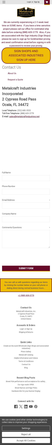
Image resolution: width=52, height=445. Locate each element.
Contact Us (26, 364)
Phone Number (8, 186)
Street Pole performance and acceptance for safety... (26, 381)
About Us (12, 73)
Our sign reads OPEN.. (26, 385)
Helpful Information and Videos (26, 358)
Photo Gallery (26, 352)
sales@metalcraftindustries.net (24, 116)
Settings (26, 428)
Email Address (26, 200)
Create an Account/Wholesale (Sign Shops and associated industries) (26, 347)
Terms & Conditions (26, 361)
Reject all (26, 434)
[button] (26, 55)
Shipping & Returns (26, 332)
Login (29, 2)
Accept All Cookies (26, 440)
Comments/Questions (26, 227)
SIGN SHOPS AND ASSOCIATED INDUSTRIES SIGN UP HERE (26, 55)
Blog (26, 368)
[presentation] (23, 257)
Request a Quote (15, 79)
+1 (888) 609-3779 (26, 295)
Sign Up (37, 2)
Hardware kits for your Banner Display (26, 391)
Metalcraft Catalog (26, 355)
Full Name (6, 172)
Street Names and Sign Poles (26, 388)
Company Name (9, 214)
